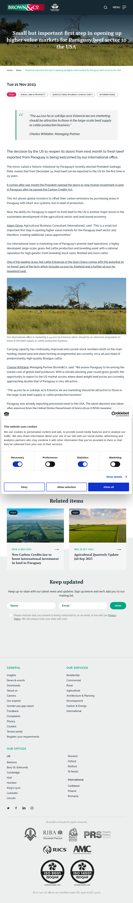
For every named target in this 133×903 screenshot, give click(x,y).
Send (118, 605)
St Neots (73, 771)
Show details (114, 476)
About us (12, 690)
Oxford (72, 761)
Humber (12, 782)
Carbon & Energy (76, 706)
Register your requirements (23, 736)
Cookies (11, 726)
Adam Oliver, (15, 225)
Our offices (16, 748)
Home (10, 70)
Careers (11, 695)
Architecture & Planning (80, 695)
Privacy (11, 721)
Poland (72, 791)
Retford (72, 766)
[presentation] (68, 631)
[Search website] (105, 7)
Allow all (108, 487)
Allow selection (66, 487)
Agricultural (73, 690)
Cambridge (13, 772)
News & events (16, 680)
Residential (72, 675)
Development (74, 700)
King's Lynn (13, 787)
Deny (24, 487)
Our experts (14, 700)
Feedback (13, 711)
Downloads (13, 685)
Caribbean (74, 785)
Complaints (13, 716)
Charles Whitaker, (18, 367)
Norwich (73, 756)
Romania (73, 796)
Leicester (12, 793)
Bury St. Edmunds (17, 767)
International (73, 711)
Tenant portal (14, 731)
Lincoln (11, 798)
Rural (69, 685)
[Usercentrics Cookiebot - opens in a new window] (114, 414)
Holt (9, 777)
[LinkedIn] (24, 808)
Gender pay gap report (20, 706)
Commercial (73, 680)
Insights (11, 675)
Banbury (12, 762)
